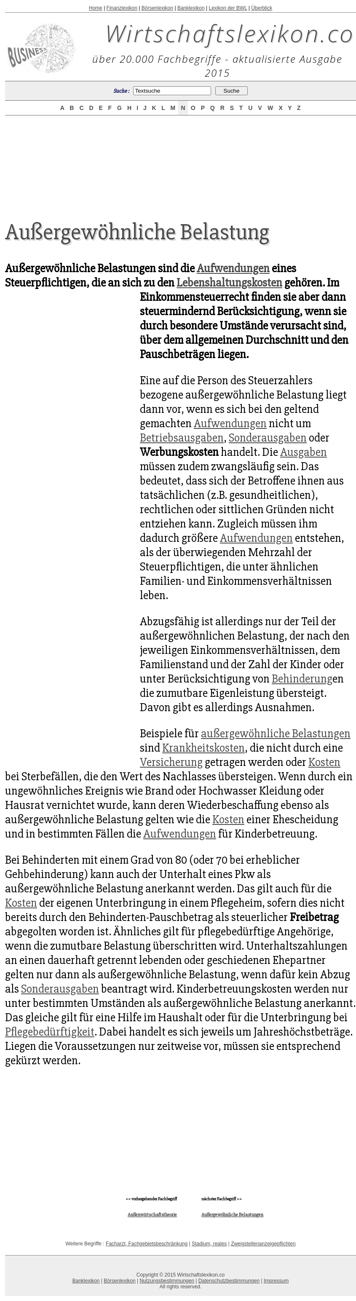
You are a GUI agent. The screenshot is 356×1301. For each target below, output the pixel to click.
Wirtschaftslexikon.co (230, 33)
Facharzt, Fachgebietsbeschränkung (146, 1244)
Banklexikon (191, 8)
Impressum (276, 1281)
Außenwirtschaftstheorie (152, 1215)
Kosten (324, 762)
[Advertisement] (181, 161)
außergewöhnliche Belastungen (276, 733)
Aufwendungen (233, 268)
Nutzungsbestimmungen (166, 1281)
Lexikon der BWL (228, 8)
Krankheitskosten (203, 748)
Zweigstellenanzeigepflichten (263, 1244)
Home (95, 8)
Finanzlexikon (122, 8)
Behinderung (302, 679)
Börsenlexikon (157, 8)
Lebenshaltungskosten (229, 283)
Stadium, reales (209, 1244)
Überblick (261, 8)
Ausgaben (303, 452)
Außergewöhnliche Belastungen (232, 1215)
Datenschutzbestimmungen (229, 1281)
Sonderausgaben (268, 438)
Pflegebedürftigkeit (49, 1032)
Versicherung (171, 762)
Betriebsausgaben (182, 438)
